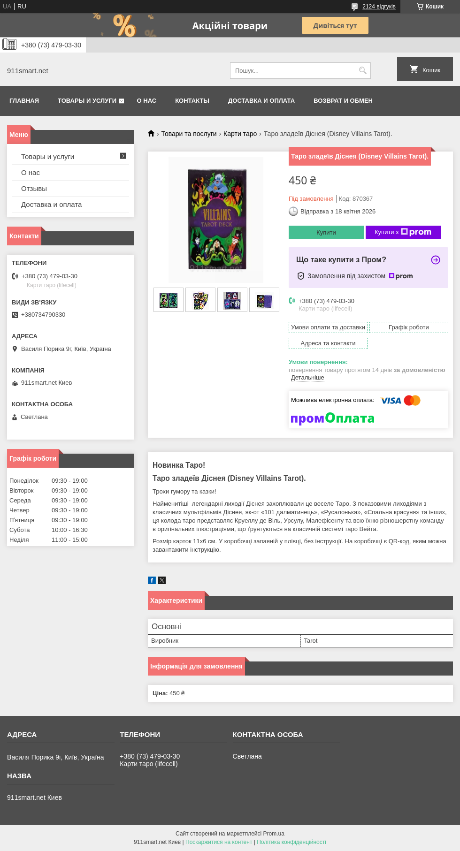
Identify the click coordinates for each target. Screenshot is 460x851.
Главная (24, 100)
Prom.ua (273, 833)
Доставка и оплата (261, 100)
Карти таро (240, 133)
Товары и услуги (87, 100)
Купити (326, 232)
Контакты (192, 100)
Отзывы (34, 188)
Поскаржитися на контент (218, 842)
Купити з (403, 232)
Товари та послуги (188, 133)
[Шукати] (362, 70)
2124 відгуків (379, 6)
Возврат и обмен (343, 100)
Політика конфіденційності (291, 842)
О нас (147, 100)
